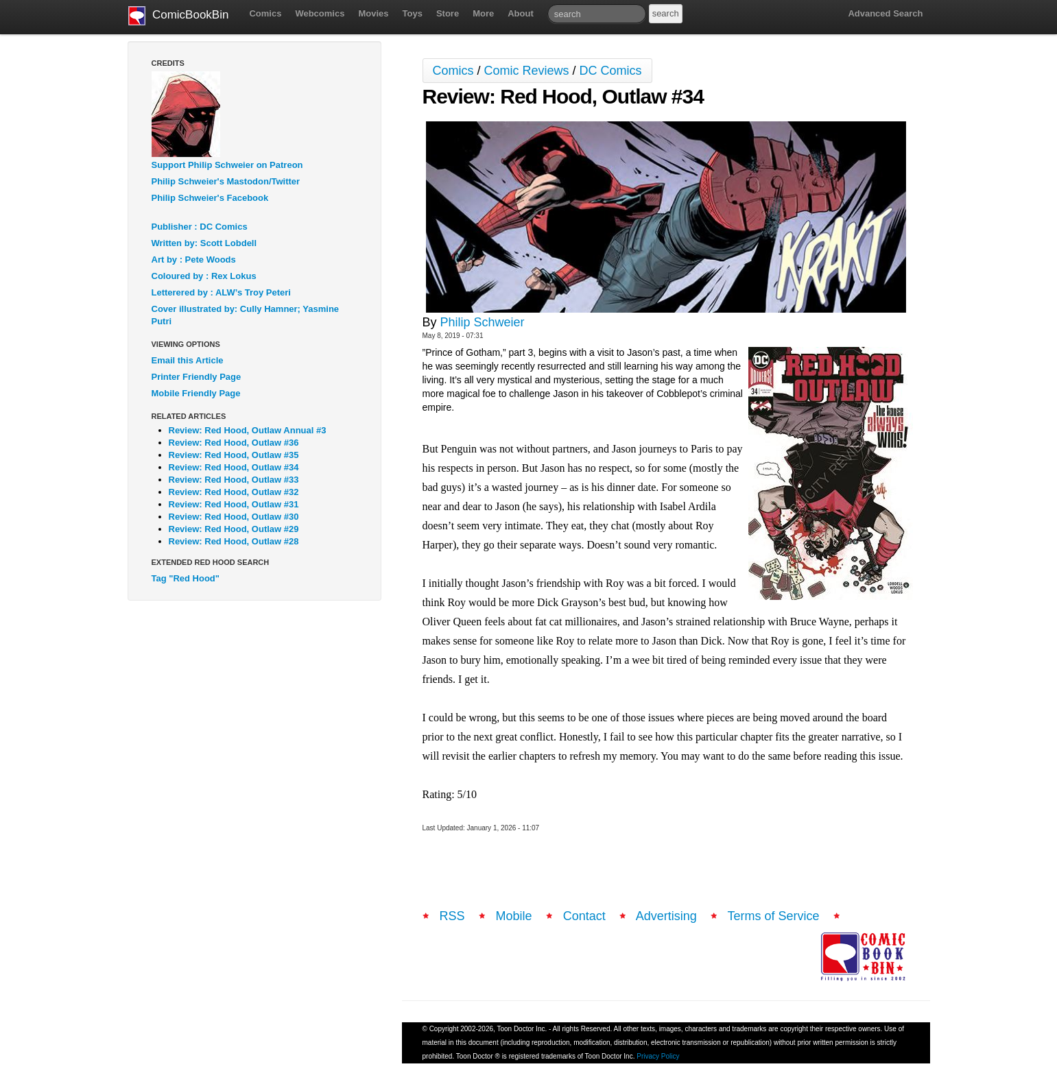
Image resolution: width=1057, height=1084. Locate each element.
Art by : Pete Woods (194, 259)
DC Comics (611, 70)
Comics (265, 13)
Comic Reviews (526, 70)
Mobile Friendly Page (196, 393)
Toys (413, 13)
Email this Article (188, 360)
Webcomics (319, 13)
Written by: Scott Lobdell (204, 243)
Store (447, 13)
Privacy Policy (658, 1056)
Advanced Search (885, 13)
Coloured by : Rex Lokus (204, 276)
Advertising (666, 916)
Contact (584, 916)
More (483, 13)
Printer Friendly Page (196, 377)
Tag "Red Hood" (185, 578)
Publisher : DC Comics (200, 226)
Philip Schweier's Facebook (210, 198)
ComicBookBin (178, 15)
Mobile (514, 916)
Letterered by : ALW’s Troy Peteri (221, 292)
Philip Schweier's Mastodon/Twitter (226, 181)
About (521, 13)
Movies (373, 13)
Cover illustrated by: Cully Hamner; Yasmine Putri (246, 315)
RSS (452, 916)
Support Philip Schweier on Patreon (227, 165)
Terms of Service (774, 916)
